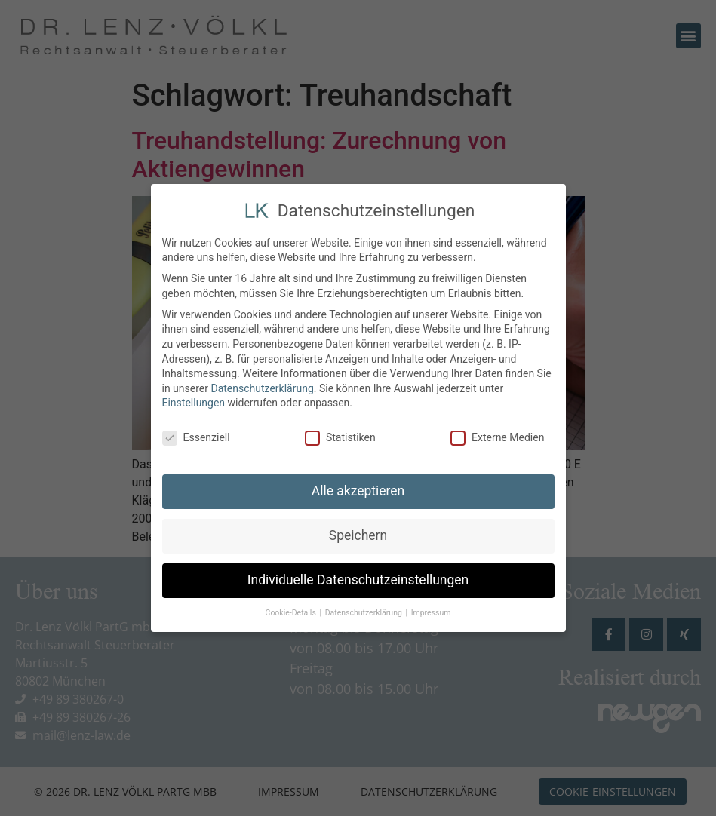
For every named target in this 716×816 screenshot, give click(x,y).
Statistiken (340, 435)
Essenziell (196, 435)
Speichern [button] (358, 533)
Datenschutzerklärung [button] (364, 610)
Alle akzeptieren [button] (358, 488)
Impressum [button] (431, 610)
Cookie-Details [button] (292, 610)
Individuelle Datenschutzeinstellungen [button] (358, 577)
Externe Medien (497, 435)
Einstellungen (194, 400)
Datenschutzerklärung (261, 385)
